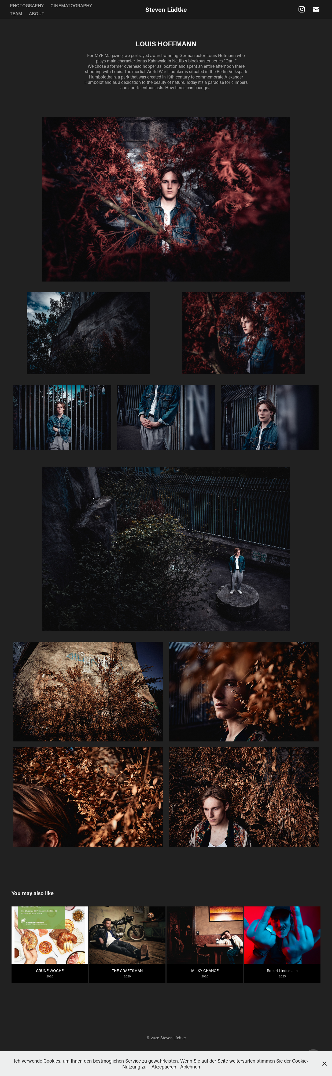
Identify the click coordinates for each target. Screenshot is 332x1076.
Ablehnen (190, 1066)
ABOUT (36, 13)
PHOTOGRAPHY (27, 5)
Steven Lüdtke (166, 9)
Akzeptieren (164, 1066)
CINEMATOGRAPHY (71, 5)
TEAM (16, 13)
